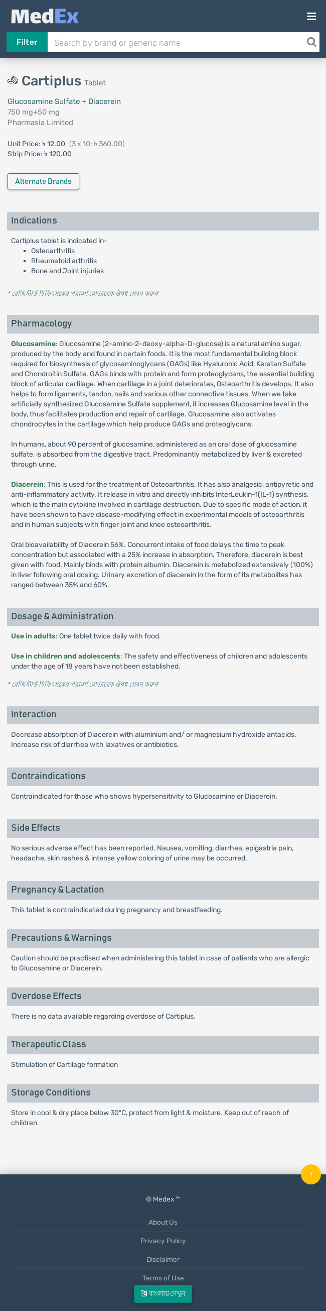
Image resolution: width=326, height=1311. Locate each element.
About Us (163, 1222)
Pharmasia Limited (40, 122)
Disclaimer (163, 1259)
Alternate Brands (43, 181)
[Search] (311, 42)
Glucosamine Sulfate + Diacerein (64, 101)
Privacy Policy (163, 1241)
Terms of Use (163, 1278)
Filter (27, 42)
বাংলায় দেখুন (163, 1293)
